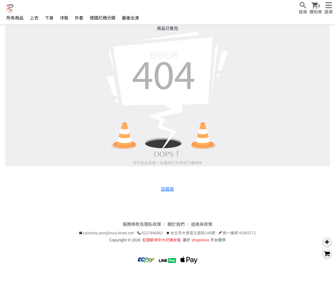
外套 (79, 18)
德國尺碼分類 (102, 18)
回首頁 (167, 189)
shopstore (200, 239)
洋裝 (64, 18)
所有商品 (15, 18)
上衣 (34, 18)
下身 (49, 18)
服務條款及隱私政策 (142, 224)
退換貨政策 (201, 224)
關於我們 (176, 224)
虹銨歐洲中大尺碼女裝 (161, 239)
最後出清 (130, 18)
